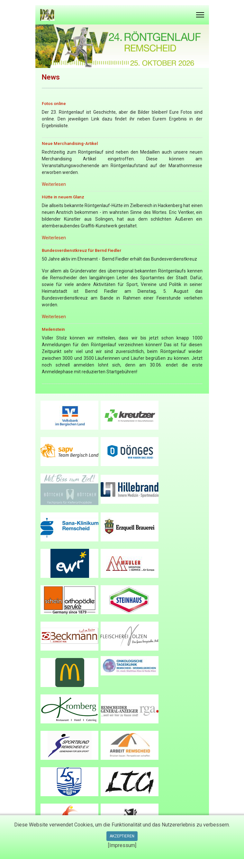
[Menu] (200, 14)
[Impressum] (122, 845)
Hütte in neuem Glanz (63, 197)
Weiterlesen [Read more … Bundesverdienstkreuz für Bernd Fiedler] (54, 316)
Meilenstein (53, 329)
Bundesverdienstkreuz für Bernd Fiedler (81, 250)
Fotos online (54, 103)
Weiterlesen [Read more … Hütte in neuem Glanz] (54, 237)
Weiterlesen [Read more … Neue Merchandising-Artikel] (54, 184)
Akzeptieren (122, 836)
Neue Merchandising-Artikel (70, 143)
